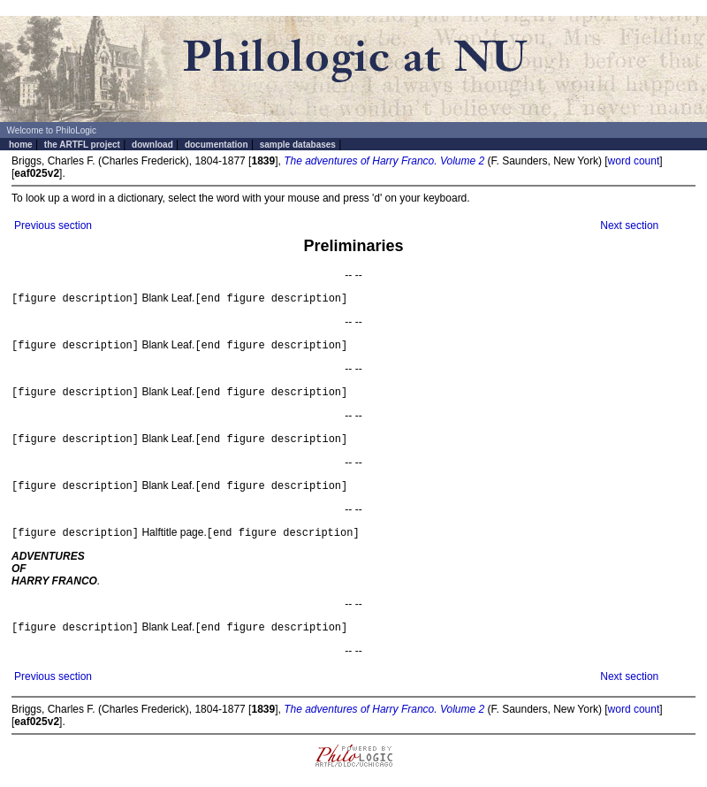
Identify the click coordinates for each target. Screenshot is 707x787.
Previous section (53, 225)
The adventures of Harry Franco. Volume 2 (384, 161)
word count (634, 161)
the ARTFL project (82, 144)
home (21, 144)
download (152, 144)
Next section (629, 225)
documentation (216, 144)
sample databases (298, 144)
